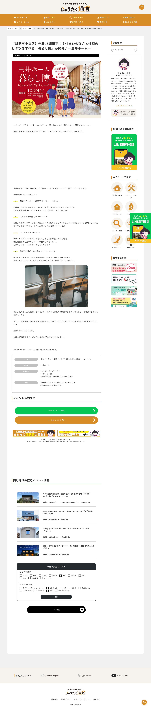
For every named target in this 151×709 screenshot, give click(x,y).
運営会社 (96, 699)
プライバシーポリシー (82, 699)
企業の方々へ (66, 699)
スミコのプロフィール (124, 105)
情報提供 (54, 699)
